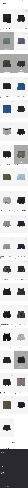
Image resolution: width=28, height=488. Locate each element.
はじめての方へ (2, 467)
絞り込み (7, 486)
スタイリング (2, 471)
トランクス (9, 448)
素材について (2, 473)
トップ (1, 448)
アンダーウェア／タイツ (5, 448)
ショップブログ (2, 472)
